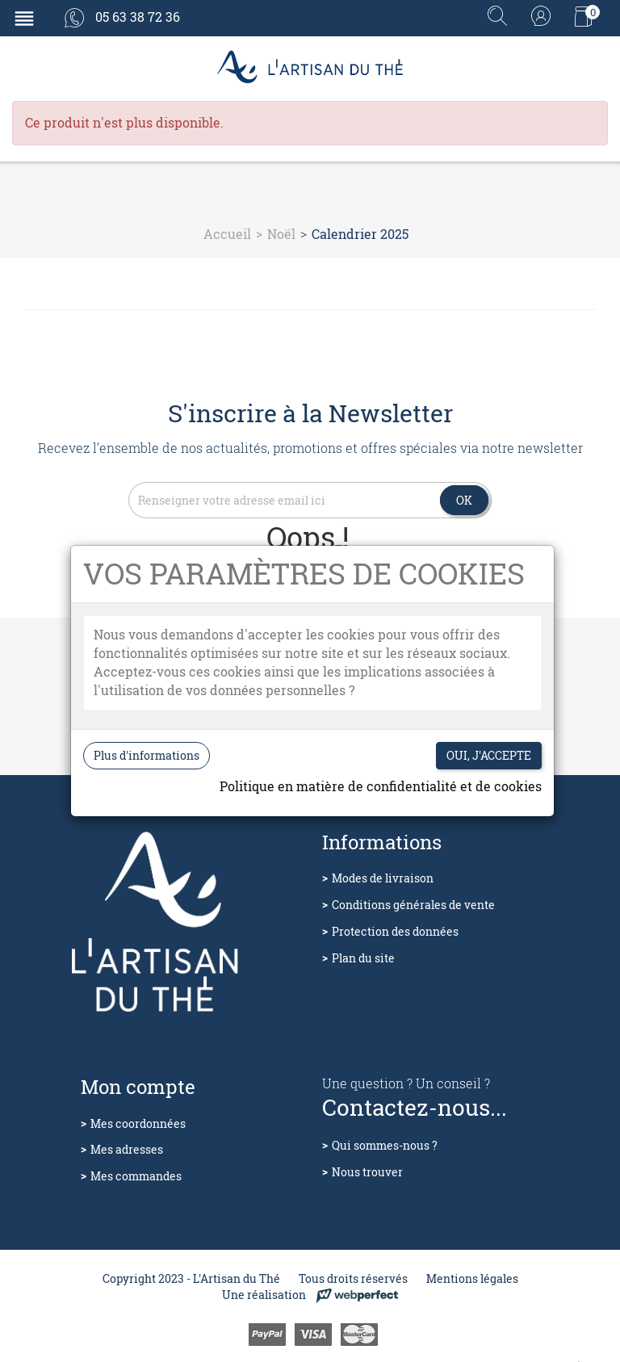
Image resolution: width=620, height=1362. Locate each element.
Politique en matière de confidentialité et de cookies (381, 785)
